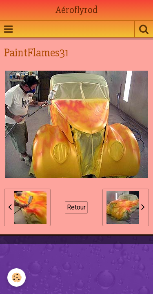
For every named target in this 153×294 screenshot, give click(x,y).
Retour (76, 207)
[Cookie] (16, 277)
